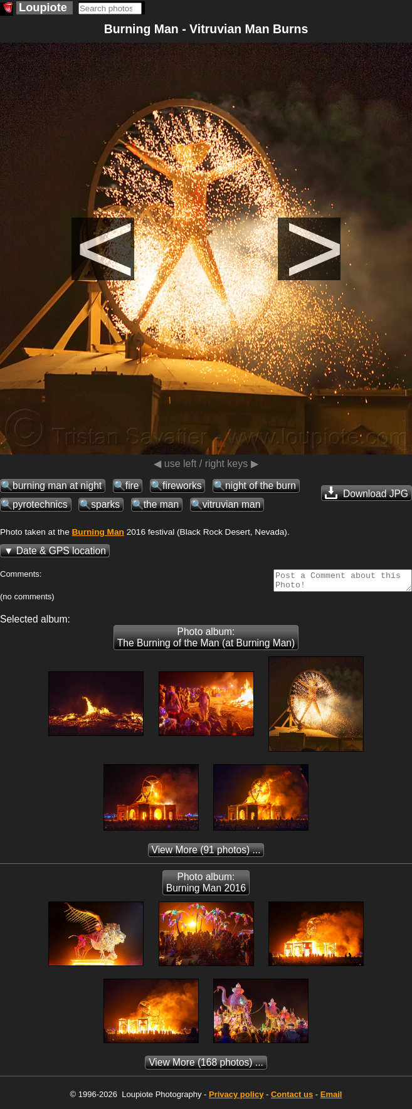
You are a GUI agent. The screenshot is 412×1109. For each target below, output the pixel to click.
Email (331, 1098)
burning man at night (57, 485)
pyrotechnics (40, 504)
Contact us (292, 1098)
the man (161, 504)
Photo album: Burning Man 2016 (206, 886)
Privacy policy (236, 1098)
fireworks (181, 485)
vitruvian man (232, 504)
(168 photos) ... (206, 1066)
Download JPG (366, 492)
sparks (105, 504)
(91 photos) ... (206, 853)
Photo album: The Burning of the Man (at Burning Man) (206, 641)
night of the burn (260, 485)
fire (132, 485)
